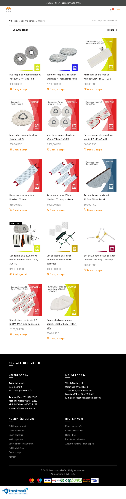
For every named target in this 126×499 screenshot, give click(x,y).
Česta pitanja (15, 455)
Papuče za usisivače (75, 442)
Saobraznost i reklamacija (21, 446)
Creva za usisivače (74, 433)
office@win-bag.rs (26, 411)
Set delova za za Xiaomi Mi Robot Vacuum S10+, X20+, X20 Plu (25, 262)
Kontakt (12, 459)
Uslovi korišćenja (16, 433)
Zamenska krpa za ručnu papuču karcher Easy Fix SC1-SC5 (61, 327)
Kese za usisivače (73, 429)
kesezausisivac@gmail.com (87, 400)
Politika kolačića (16, 451)
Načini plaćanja (16, 438)
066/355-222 (30, 407)
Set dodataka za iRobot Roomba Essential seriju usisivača (58, 262)
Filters (110, 29)
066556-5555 (87, 397)
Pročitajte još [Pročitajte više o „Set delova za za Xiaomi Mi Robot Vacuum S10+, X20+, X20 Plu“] (19, 276)
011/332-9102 (74, 3)
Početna (14, 21)
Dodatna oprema (28, 21)
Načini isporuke (16, 442)
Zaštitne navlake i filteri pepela (79, 446)
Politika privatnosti (17, 429)
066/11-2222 (61, 3)
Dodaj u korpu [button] (19, 90)
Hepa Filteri (70, 438)
